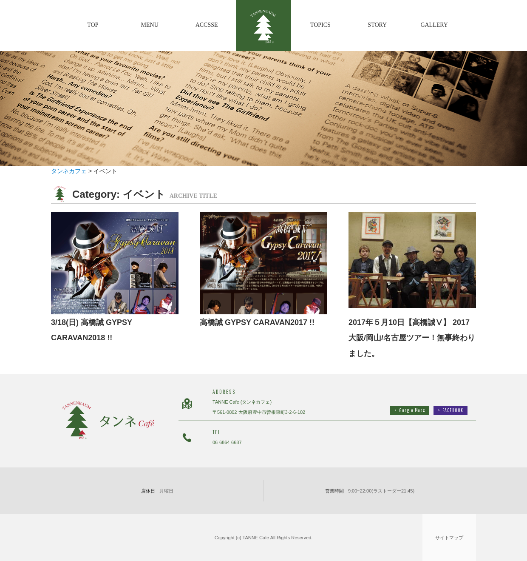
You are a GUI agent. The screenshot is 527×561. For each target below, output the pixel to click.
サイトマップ (449, 537)
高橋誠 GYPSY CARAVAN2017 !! (257, 322)
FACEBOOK (450, 410)
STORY (377, 25)
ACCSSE (207, 25)
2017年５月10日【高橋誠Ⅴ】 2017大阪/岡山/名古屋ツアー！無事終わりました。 (411, 338)
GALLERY (434, 25)
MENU (150, 25)
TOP (92, 25)
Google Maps (409, 410)
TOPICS (320, 25)
